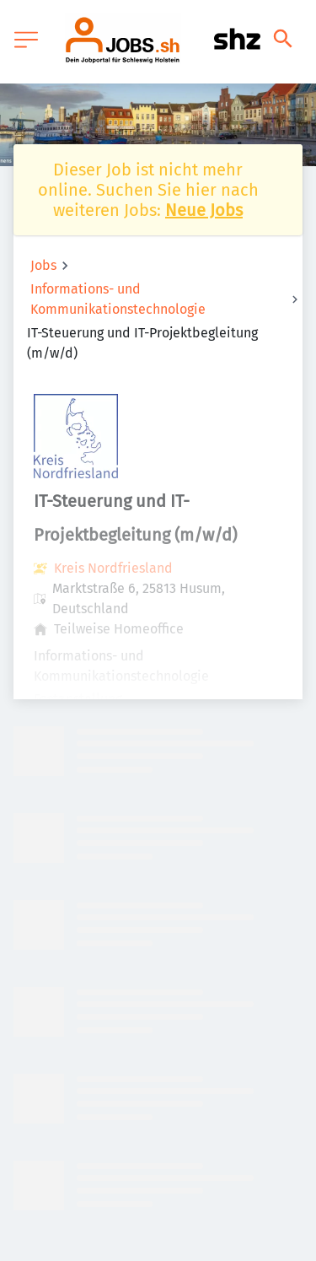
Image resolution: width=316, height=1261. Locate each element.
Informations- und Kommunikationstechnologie (118, 299)
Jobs (43, 265)
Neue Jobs (204, 210)
